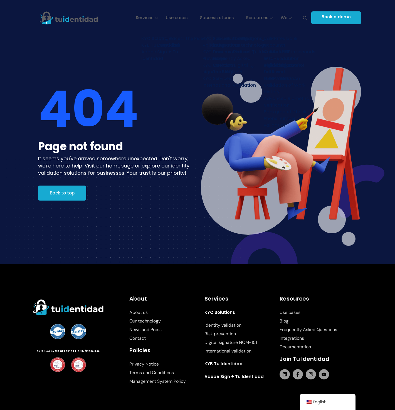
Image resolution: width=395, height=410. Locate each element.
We (285, 18)
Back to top (62, 193)
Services (145, 18)
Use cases (178, 18)
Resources (258, 18)
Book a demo (338, 18)
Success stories (218, 18)
